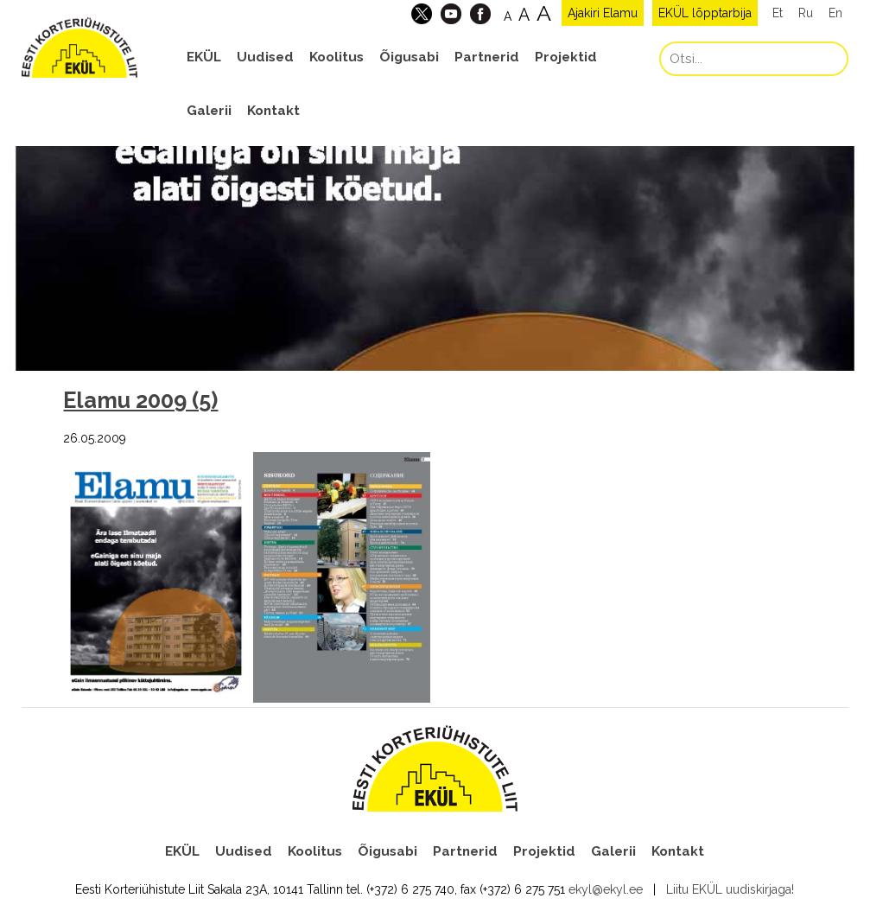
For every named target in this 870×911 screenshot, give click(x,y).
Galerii (209, 110)
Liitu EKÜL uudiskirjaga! (730, 889)
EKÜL (204, 57)
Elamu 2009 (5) (140, 400)
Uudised (265, 57)
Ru (805, 13)
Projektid (566, 57)
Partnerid (486, 57)
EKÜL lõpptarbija (705, 13)
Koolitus (336, 57)
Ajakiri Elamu (603, 13)
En (835, 13)
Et (777, 13)
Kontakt (273, 110)
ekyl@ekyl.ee (605, 889)
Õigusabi (409, 57)
